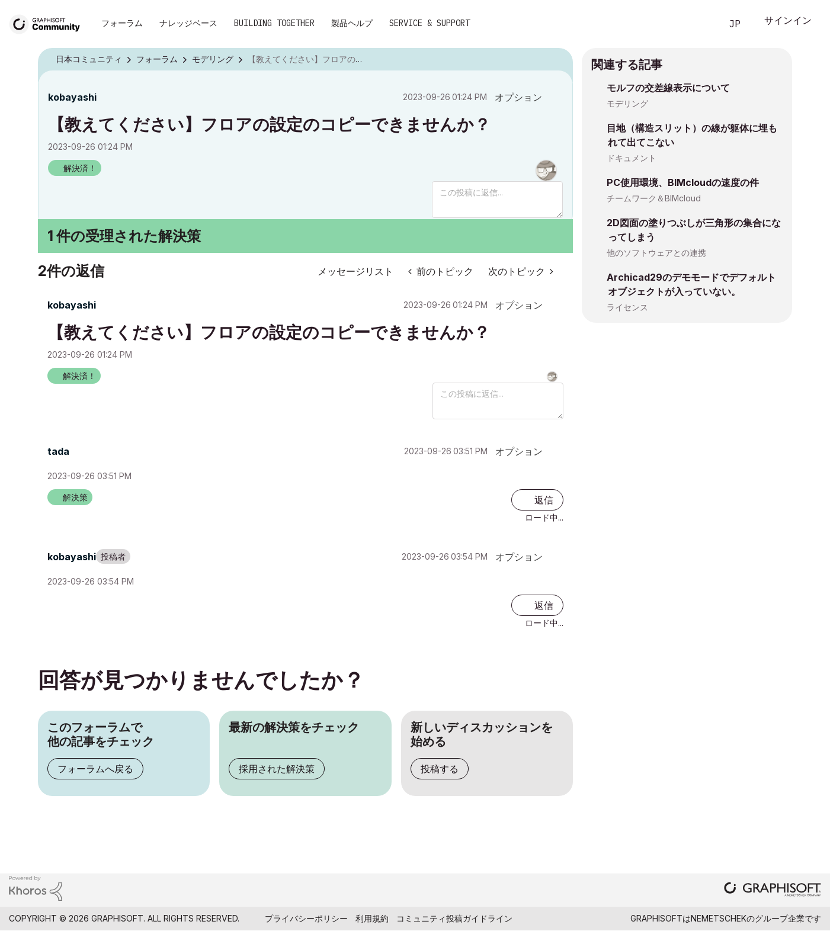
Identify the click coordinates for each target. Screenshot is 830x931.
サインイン (788, 21)
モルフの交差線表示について (668, 88)
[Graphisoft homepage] (772, 890)
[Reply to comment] (537, 500)
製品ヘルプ (352, 23)
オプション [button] (518, 97)
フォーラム (122, 23)
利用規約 (372, 918)
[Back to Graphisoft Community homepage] (48, 23)
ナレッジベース (188, 23)
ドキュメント (631, 158)
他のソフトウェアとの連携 (656, 253)
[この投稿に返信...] (497, 199)
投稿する (440, 769)
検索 (699, 24)
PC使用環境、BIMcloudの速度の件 (683, 182)
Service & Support (429, 23)
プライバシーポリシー (306, 918)
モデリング (627, 103)
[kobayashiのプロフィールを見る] (72, 97)
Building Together (274, 23)
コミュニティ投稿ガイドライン (454, 918)
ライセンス (627, 307)
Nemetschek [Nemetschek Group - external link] (718, 918)
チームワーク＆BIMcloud (654, 198)
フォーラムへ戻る (95, 769)
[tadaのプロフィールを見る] (58, 451)
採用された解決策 (277, 769)
